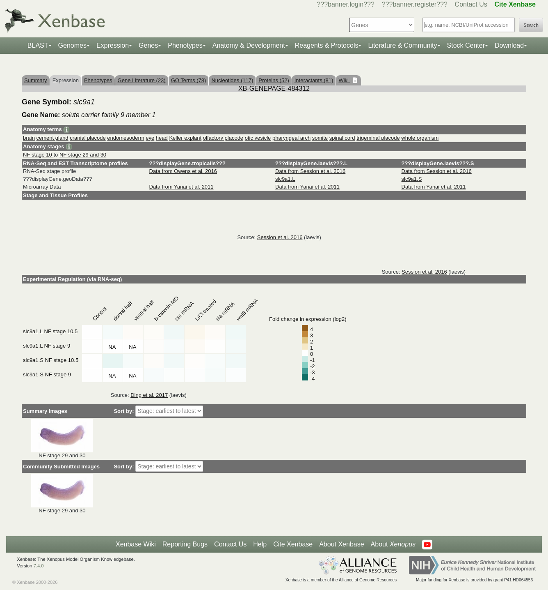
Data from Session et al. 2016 (310, 171)
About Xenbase (341, 544)
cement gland (52, 138)
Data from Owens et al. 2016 (183, 171)
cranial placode (87, 138)
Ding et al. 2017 (149, 395)
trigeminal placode (378, 138)
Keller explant (185, 138)
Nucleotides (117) (232, 80)
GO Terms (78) (188, 80)
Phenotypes (185, 45)
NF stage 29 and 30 (82, 155)
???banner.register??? (415, 4)
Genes (148, 45)
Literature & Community (402, 45)
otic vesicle (258, 138)
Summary (35, 80)
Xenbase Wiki (136, 544)
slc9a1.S (412, 179)
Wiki (344, 80)
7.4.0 (39, 565)
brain (29, 138)
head (162, 138)
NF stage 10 (38, 155)
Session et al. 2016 (280, 237)
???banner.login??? (345, 4)
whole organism (419, 138)
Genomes (72, 45)
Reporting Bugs (185, 544)
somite (320, 138)
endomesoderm (125, 138)
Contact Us (471, 4)
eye (150, 138)
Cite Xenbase (293, 544)
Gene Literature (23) (142, 80)
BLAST (37, 45)
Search (531, 25)
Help (260, 544)
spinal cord (342, 138)
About (393, 544)
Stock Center (466, 45)
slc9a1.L (285, 179)
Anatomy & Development (248, 45)
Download (509, 45)
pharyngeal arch (291, 138)
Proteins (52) (273, 80)
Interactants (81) (314, 80)
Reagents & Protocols (326, 45)
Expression (112, 45)
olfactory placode (223, 138)
